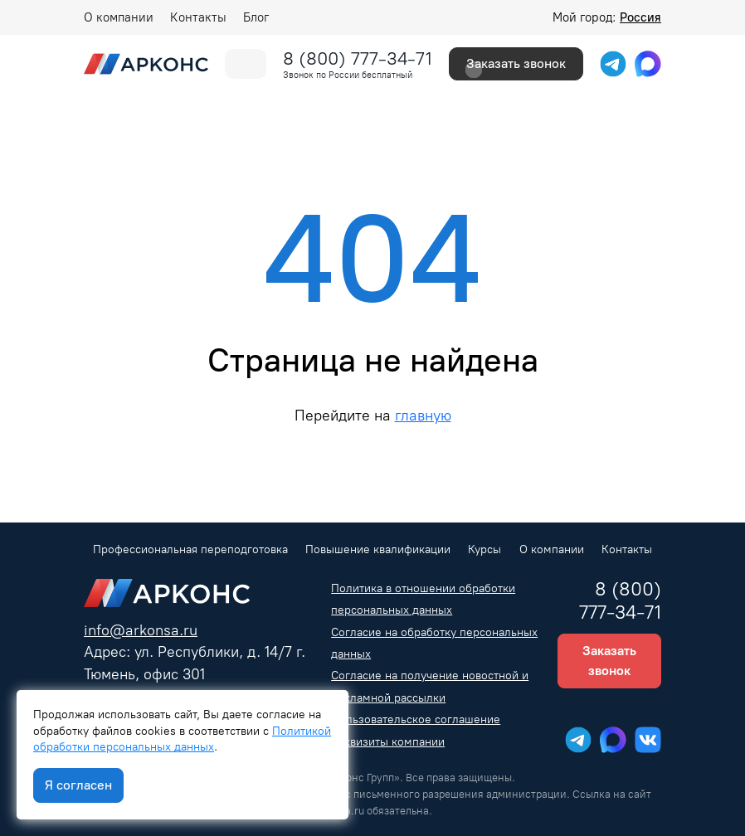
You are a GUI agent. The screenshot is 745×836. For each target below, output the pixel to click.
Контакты (198, 17)
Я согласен (78, 785)
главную (423, 415)
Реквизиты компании (388, 742)
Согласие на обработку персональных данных (434, 643)
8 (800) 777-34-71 (357, 58)
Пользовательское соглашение (415, 719)
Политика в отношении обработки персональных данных (423, 599)
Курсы (484, 549)
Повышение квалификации (377, 549)
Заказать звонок (516, 63)
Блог (256, 17)
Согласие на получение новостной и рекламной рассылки (429, 686)
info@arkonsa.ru (140, 630)
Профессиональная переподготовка (190, 549)
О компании (118, 17)
